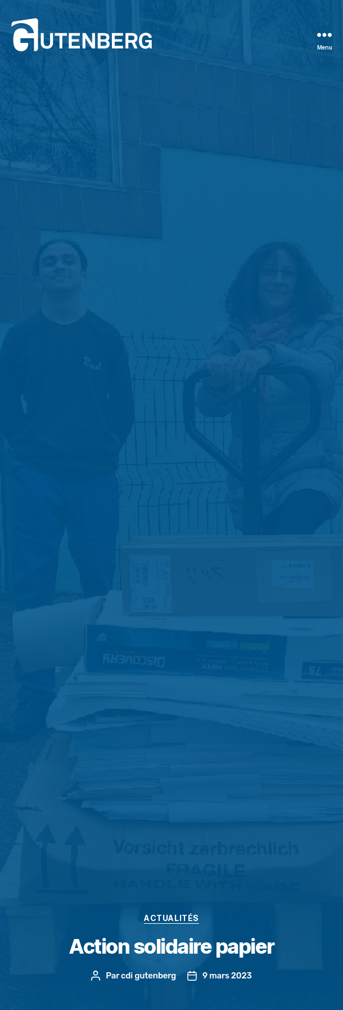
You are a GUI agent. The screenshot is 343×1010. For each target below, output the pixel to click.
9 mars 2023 (227, 976)
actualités (171, 918)
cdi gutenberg (148, 976)
